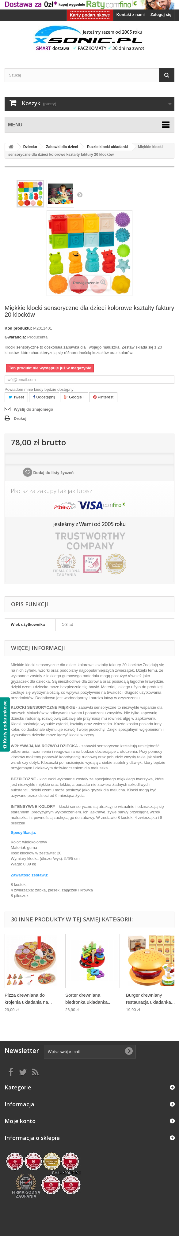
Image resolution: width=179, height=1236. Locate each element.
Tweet (16, 397)
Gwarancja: (15, 337)
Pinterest (103, 397)
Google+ (74, 397)
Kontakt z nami (130, 14)
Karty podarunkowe (90, 15)
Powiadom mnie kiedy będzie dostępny (39, 389)
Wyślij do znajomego (33, 409)
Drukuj (20, 418)
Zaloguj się (160, 14)
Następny (80, 195)
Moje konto (20, 1121)
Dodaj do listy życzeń (53, 472)
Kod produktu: (18, 328)
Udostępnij (44, 397)
